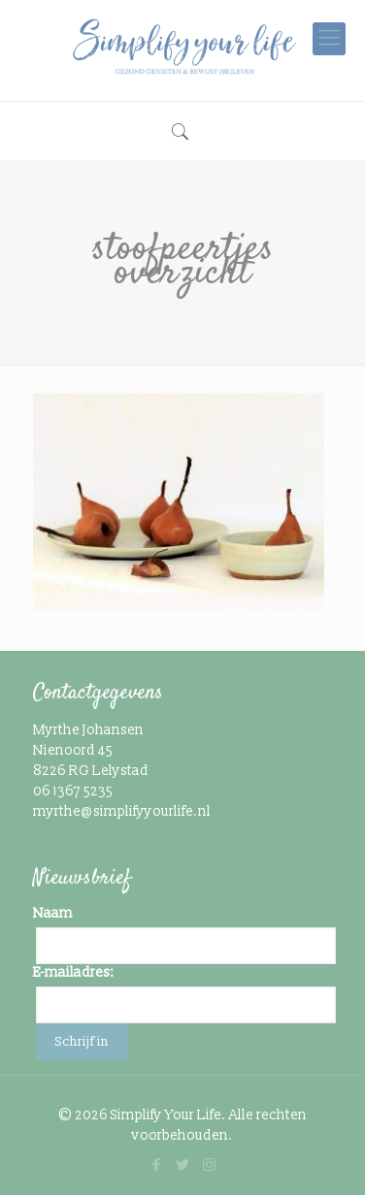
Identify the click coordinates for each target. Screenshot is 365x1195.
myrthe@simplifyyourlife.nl (122, 811)
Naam (53, 913)
